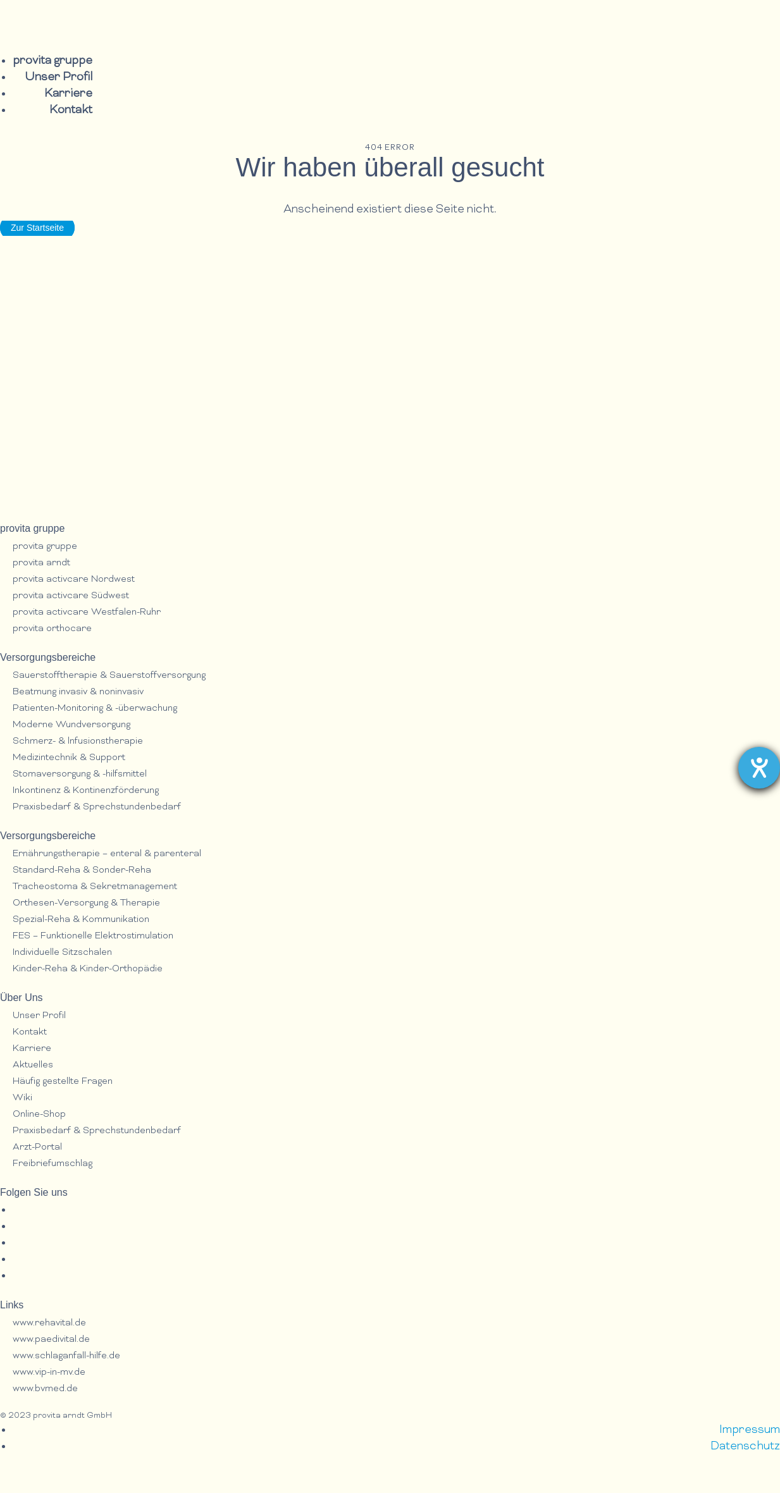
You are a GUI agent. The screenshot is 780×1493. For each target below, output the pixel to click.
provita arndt (41, 563)
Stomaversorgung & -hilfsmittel (80, 774)
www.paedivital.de (51, 1340)
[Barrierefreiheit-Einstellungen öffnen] (759, 768)
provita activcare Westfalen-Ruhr (87, 612)
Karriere (68, 94)
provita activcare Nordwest (74, 580)
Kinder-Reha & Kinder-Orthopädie (88, 969)
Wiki (22, 1098)
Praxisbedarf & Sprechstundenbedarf (97, 807)
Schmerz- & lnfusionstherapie (78, 741)
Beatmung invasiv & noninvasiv (78, 692)
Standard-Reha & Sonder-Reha (82, 870)
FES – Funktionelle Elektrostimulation (93, 936)
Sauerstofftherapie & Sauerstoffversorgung (109, 676)
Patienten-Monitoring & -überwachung (95, 709)
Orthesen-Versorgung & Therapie (86, 903)
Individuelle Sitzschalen (62, 953)
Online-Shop (39, 1115)
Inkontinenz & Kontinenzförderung (86, 791)
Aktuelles (33, 1065)
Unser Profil (58, 77)
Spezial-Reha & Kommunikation (81, 920)
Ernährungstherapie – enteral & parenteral (107, 854)
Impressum (749, 1430)
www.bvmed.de (45, 1389)
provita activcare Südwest (71, 596)
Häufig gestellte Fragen (63, 1082)
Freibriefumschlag (52, 1164)
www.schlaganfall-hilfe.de (66, 1356)
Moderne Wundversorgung (71, 725)
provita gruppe (52, 61)
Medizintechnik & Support (69, 758)
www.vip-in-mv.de (49, 1373)
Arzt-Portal (37, 1147)
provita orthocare (52, 629)
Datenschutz (745, 1446)
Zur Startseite (37, 228)
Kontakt (70, 110)
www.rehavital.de (49, 1323)
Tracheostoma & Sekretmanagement (95, 887)
